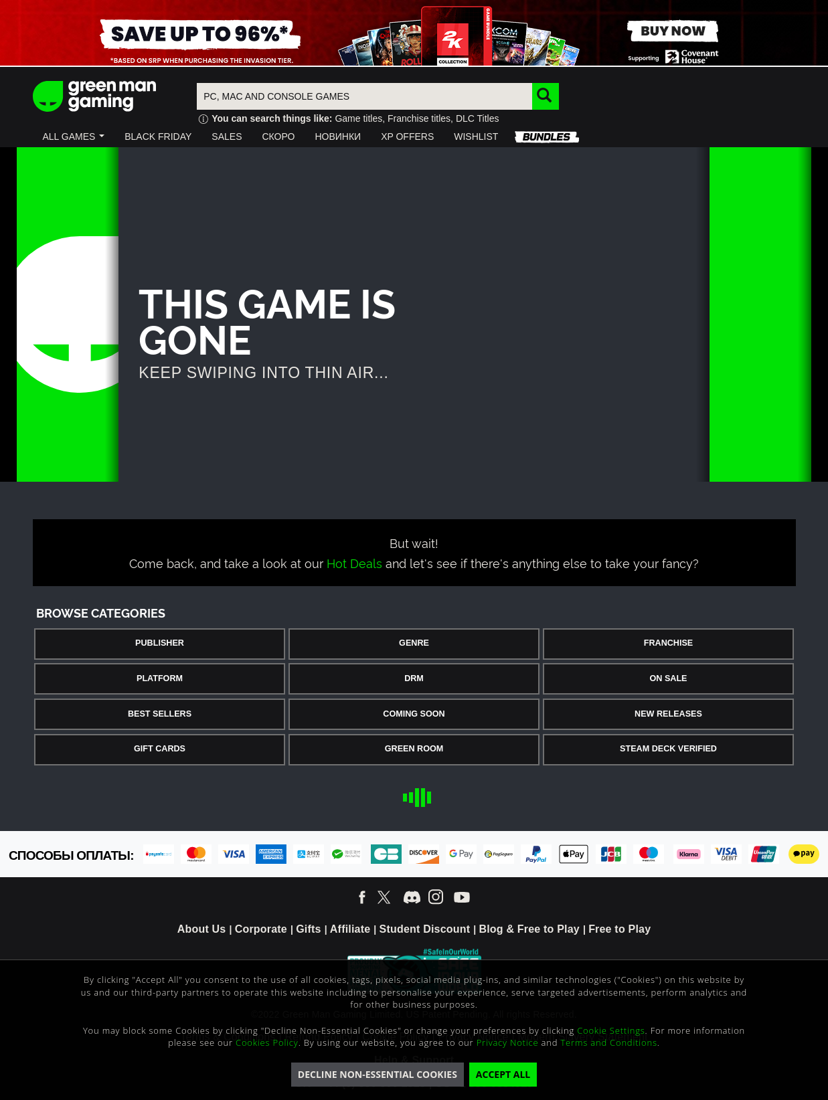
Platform (160, 678)
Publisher (159, 643)
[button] (74, 136)
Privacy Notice (508, 1042)
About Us (201, 929)
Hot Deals (354, 562)
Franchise (668, 643)
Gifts (308, 929)
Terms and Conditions (608, 1042)
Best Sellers (159, 714)
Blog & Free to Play (529, 929)
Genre (414, 643)
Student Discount (425, 929)
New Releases (668, 714)
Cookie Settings (611, 1030)
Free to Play (619, 929)
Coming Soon (413, 714)
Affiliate (350, 929)
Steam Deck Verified (668, 748)
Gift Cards (159, 748)
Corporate (261, 929)
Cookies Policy (267, 1042)
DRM (414, 678)
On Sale (668, 678)
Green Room (414, 748)
